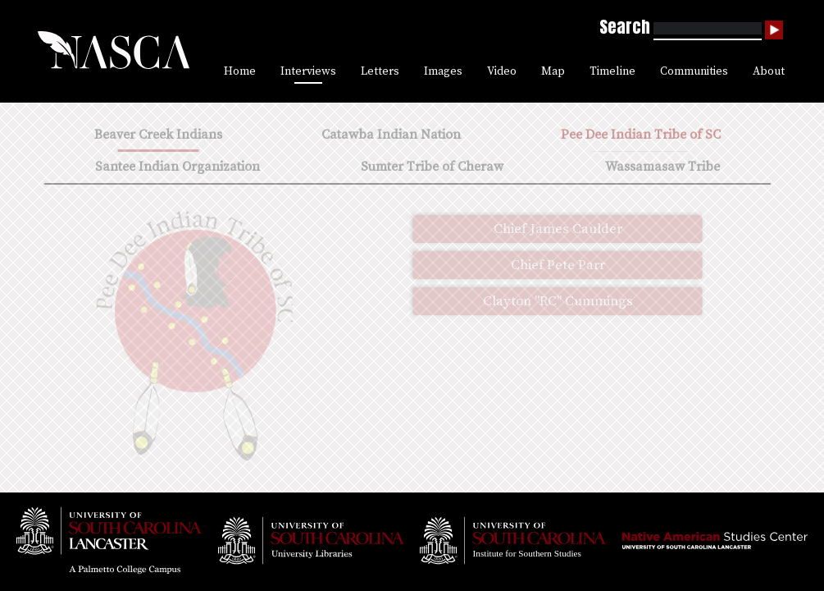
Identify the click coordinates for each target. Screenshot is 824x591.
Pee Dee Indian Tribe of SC (641, 134)
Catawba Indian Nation (391, 134)
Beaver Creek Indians (158, 134)
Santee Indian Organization (177, 166)
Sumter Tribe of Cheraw (432, 166)
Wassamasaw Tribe (662, 166)
